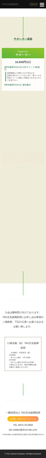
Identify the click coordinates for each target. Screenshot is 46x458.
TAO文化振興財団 (10, 4)
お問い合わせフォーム (23, 418)
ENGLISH (33, 4)
